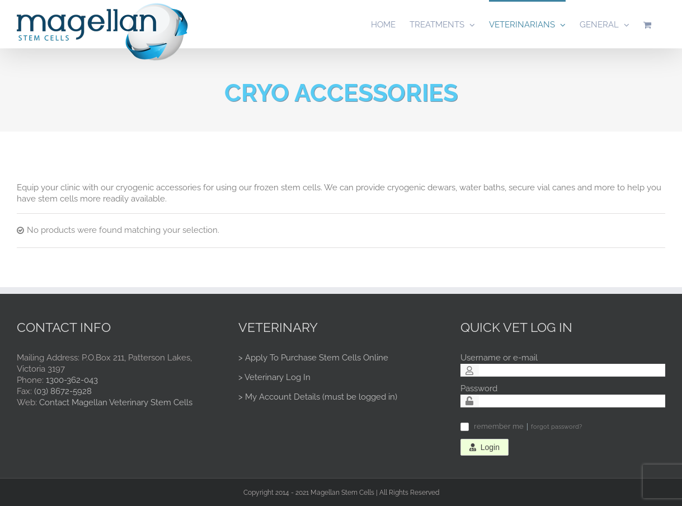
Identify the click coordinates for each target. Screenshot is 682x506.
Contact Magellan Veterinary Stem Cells (115, 402)
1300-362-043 (72, 380)
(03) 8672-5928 (63, 391)
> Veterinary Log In (274, 377)
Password (478, 388)
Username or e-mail (499, 358)
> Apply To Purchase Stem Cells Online (313, 358)
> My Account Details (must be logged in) (317, 397)
